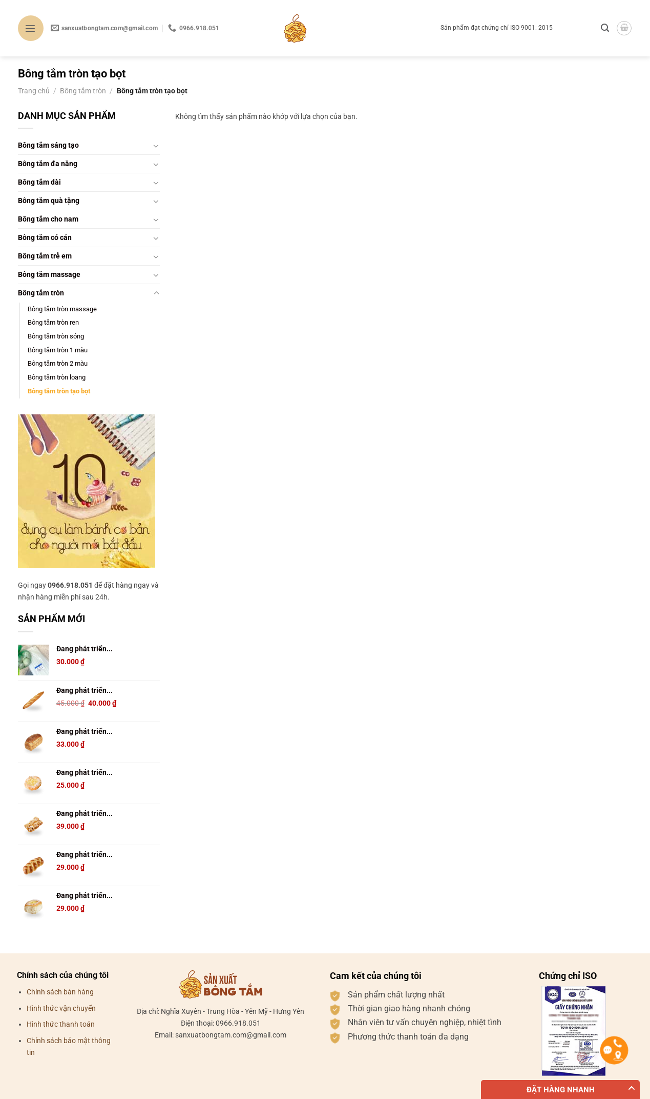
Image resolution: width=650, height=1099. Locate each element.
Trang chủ (34, 91)
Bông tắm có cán (45, 237)
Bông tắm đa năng (47, 163)
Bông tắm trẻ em (45, 256)
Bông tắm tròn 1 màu (58, 350)
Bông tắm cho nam (48, 219)
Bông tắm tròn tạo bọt (59, 391)
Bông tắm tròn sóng (56, 336)
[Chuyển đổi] (156, 145)
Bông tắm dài (39, 182)
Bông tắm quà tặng (48, 200)
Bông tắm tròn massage (62, 309)
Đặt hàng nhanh (561, 1089)
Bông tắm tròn (83, 91)
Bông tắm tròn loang (57, 377)
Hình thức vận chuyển (61, 1008)
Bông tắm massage (49, 274)
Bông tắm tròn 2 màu (58, 363)
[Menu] (31, 28)
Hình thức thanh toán (61, 1024)
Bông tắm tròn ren (53, 322)
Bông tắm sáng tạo (48, 145)
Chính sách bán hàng (60, 992)
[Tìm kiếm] (605, 28)
